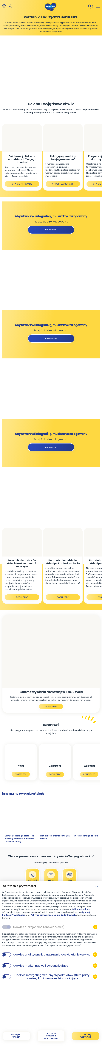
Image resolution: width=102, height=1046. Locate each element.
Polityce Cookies (81, 909)
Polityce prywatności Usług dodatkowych (53, 915)
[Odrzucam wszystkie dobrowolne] (51, 1036)
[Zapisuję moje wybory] (16, 1035)
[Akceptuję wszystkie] (85, 1035)
